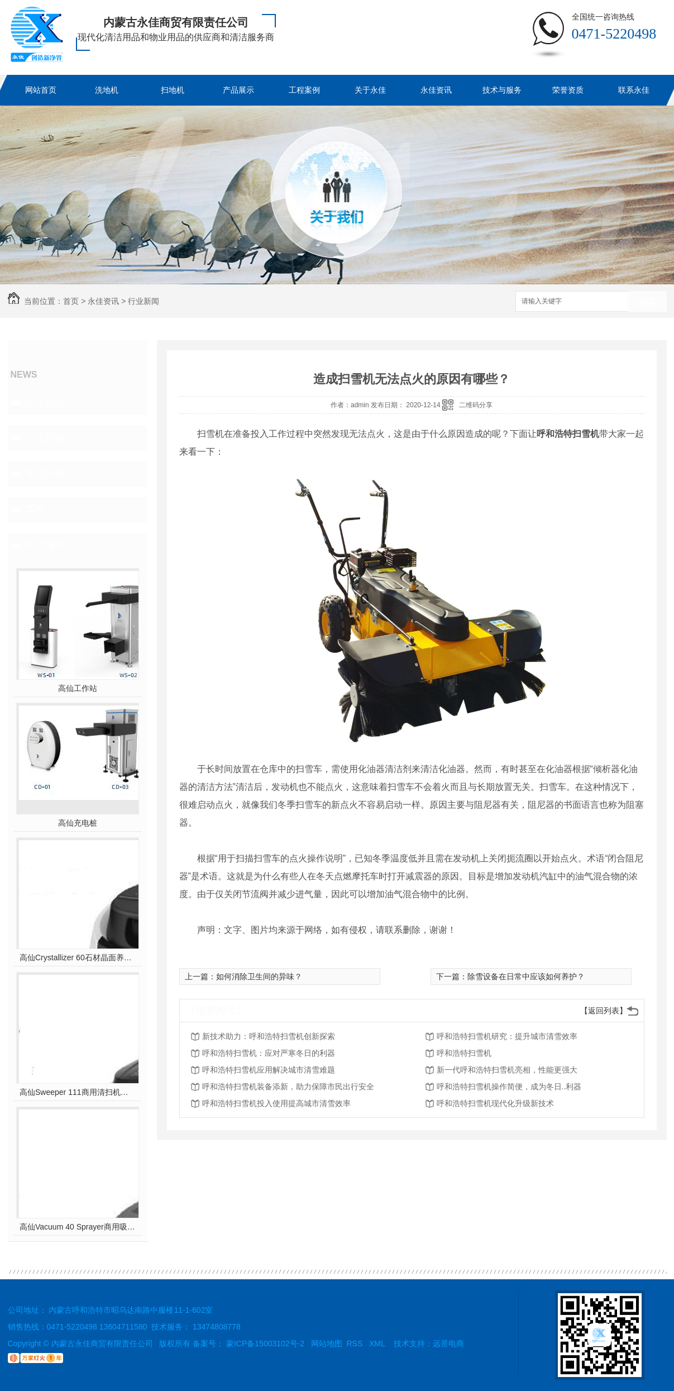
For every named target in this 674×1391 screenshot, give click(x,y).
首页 (71, 301)
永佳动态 (45, 402)
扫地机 (172, 89)
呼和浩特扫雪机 (464, 1053)
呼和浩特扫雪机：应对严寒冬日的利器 (268, 1053)
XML (378, 1343)
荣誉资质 (568, 89)
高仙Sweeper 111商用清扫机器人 (77, 1092)
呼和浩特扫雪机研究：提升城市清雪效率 (507, 1036)
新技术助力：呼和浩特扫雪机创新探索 (268, 1036)
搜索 (647, 302)
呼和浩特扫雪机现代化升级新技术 (495, 1103)
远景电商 (448, 1343)
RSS (356, 1343)
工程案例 (304, 89)
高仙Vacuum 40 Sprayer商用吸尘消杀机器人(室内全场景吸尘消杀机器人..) (77, 1226)
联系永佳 (633, 89)
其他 (35, 509)
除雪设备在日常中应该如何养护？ (526, 976)
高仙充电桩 (77, 822)
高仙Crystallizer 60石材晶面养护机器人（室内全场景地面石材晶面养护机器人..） (77, 957)
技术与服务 (502, 89)
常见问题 (45, 473)
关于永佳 (370, 89)
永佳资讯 (436, 89)
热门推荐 (45, 545)
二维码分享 (476, 405)
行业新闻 (143, 301)
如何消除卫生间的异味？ (259, 976)
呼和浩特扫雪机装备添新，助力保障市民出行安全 (288, 1086)
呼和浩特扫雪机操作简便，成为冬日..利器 (509, 1086)
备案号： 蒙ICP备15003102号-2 (248, 1343)
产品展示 (238, 89)
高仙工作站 (77, 688)
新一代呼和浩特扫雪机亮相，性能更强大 (507, 1069)
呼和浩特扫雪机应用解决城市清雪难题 (268, 1069)
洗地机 (106, 89)
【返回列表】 (603, 1010)
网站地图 (326, 1343)
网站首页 (40, 89)
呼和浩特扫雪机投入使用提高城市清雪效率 (276, 1103)
